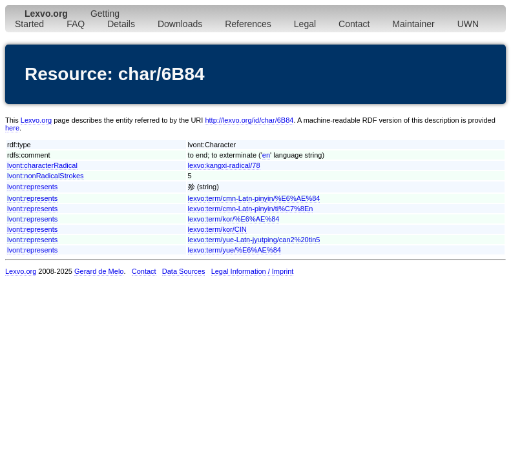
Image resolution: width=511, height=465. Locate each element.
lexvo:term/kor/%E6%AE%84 (234, 219)
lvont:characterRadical (42, 165)
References (248, 24)
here (12, 128)
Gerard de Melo (98, 271)
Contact (354, 24)
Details (121, 24)
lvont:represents (32, 187)
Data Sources (183, 271)
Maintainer (413, 24)
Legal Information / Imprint (252, 271)
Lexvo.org (36, 120)
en (266, 155)
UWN (468, 24)
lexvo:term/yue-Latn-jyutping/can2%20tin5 (254, 239)
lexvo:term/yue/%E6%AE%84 (234, 250)
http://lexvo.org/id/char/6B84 (249, 120)
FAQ (76, 24)
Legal (305, 24)
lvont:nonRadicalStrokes (45, 176)
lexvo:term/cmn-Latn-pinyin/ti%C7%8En (250, 208)
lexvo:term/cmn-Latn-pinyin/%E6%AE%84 (254, 198)
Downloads (180, 24)
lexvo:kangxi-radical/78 (224, 165)
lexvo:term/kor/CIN (217, 229)
